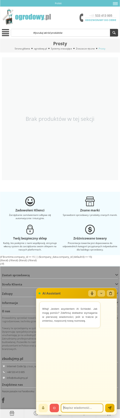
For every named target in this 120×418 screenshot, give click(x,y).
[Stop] (54, 408)
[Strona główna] (12, 413)
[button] (115, 3)
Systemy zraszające (61, 48)
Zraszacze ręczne (85, 48)
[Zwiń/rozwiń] (101, 293)
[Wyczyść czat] (110, 293)
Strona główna (22, 48)
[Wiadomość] (82, 408)
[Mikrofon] (92, 293)
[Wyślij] (109, 408)
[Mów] (43, 408)
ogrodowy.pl (40, 48)
